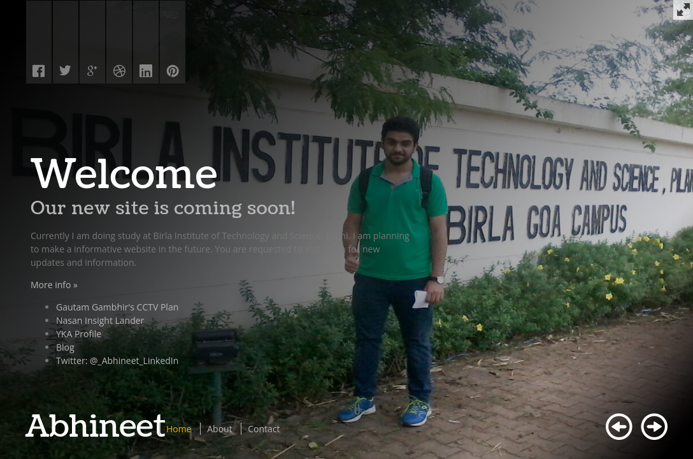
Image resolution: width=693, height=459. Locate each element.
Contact (264, 429)
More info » (54, 285)
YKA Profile (78, 334)
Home (179, 429)
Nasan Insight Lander (100, 320)
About (219, 429)
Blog (65, 347)
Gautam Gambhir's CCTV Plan (117, 307)
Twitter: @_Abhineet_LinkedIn (117, 360)
